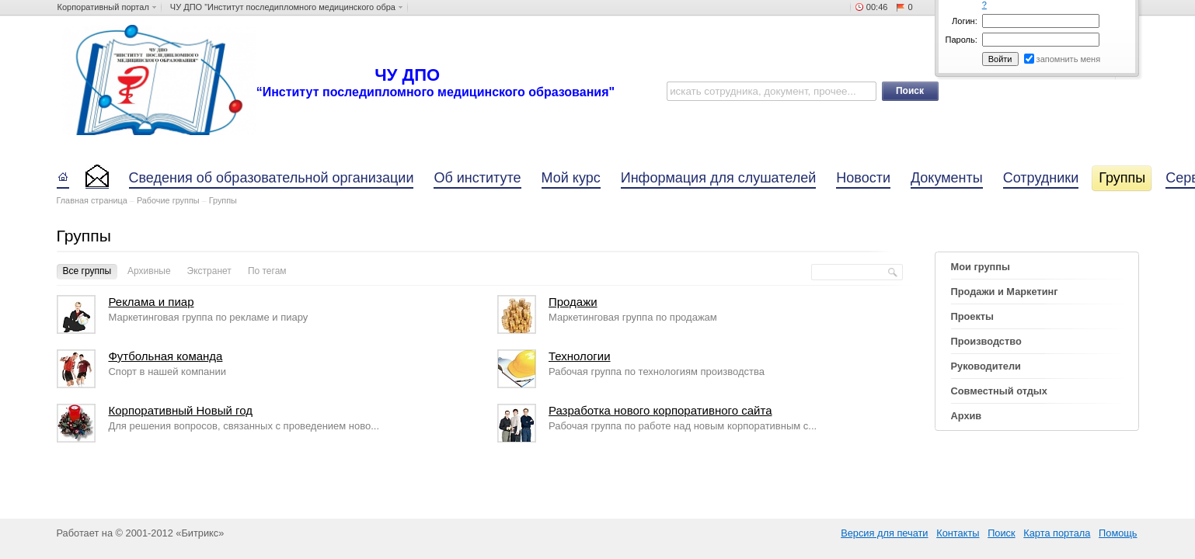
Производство (986, 341)
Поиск (1001, 533)
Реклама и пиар (150, 301)
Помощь (1118, 533)
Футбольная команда (165, 356)
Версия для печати (884, 533)
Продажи (573, 301)
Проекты (973, 316)
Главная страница (92, 200)
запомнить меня (1068, 59)
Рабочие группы (168, 200)
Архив (966, 416)
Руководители (986, 366)
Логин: (964, 21)
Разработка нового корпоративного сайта (660, 410)
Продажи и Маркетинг (1004, 291)
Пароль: (961, 39)
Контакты (957, 533)
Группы (223, 200)
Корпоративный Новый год (180, 410)
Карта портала (1056, 533)
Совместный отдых (999, 391)
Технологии (580, 356)
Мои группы (980, 267)
